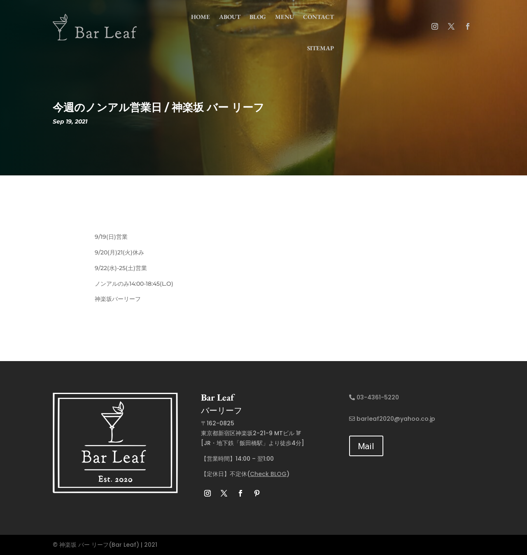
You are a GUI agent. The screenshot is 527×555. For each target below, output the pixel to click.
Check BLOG (268, 474)
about (229, 17)
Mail (366, 445)
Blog (258, 17)
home (200, 17)
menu (284, 17)
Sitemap (320, 48)
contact (318, 17)
